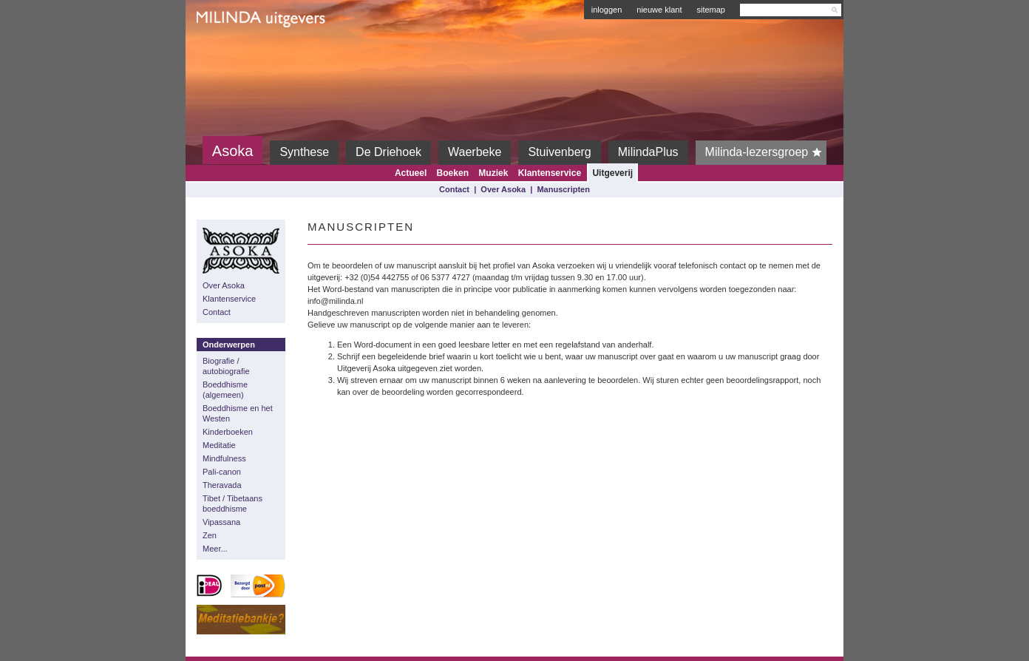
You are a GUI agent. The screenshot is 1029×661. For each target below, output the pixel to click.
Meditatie (219, 445)
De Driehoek (388, 152)
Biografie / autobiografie (226, 366)
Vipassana (221, 522)
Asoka (233, 151)
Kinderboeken (228, 431)
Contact (454, 189)
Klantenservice (549, 173)
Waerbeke (474, 152)
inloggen (606, 9)
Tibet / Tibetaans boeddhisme (232, 503)
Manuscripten (563, 189)
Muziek (493, 173)
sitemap (710, 9)
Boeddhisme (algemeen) (225, 389)
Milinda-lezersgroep (766, 152)
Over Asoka (503, 189)
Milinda (227, 53)
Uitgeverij (612, 173)
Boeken (453, 173)
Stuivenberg (559, 152)
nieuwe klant (659, 9)
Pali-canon (222, 471)
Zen (210, 535)
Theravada (222, 485)
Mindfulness (224, 458)
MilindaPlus (648, 152)
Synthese (304, 152)
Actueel (411, 173)
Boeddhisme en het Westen (238, 413)
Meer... (215, 548)
